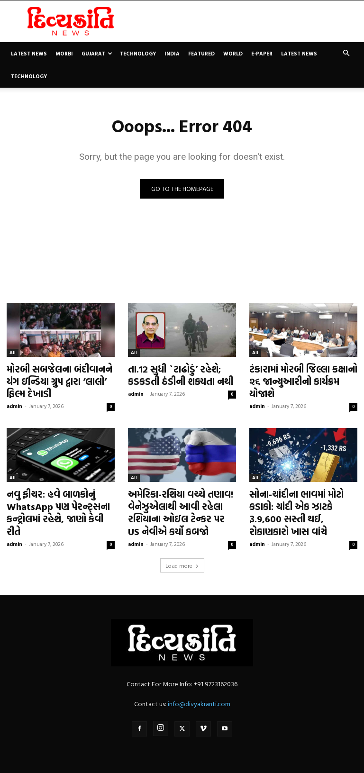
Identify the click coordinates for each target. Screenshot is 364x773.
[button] (346, 53)
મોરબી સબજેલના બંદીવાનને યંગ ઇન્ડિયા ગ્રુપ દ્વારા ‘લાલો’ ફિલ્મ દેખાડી (60, 379)
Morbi (64, 53)
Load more (182, 552)
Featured (201, 53)
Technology (138, 53)
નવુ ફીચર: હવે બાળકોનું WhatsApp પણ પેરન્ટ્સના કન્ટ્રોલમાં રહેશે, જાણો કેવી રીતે (56, 498)
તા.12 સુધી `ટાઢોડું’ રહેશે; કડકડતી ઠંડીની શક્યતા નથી (173, 374)
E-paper (262, 53)
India (172, 53)
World (233, 53)
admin (14, 401)
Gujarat (97, 53)
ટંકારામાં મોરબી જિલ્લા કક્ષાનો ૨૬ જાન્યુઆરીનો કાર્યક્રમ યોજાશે (303, 374)
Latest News (29, 53)
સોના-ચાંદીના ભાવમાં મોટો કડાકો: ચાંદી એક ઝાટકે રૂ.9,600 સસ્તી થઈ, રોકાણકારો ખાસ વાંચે (301, 498)
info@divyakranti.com (199, 691)
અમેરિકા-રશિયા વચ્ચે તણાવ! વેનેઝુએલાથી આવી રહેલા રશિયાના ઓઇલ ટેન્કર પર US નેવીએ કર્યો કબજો (176, 504)
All (12, 352)
